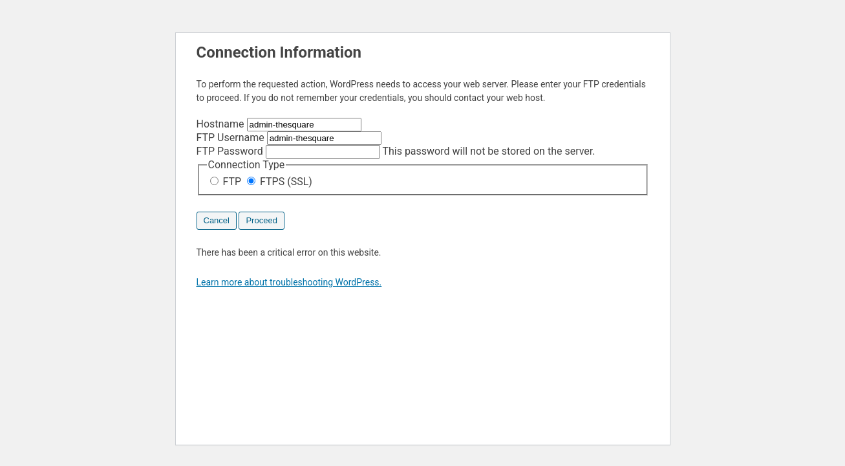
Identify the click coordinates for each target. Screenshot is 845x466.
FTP (227, 181)
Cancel (217, 220)
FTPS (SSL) (279, 181)
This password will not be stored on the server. (396, 151)
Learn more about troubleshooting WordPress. (289, 282)
